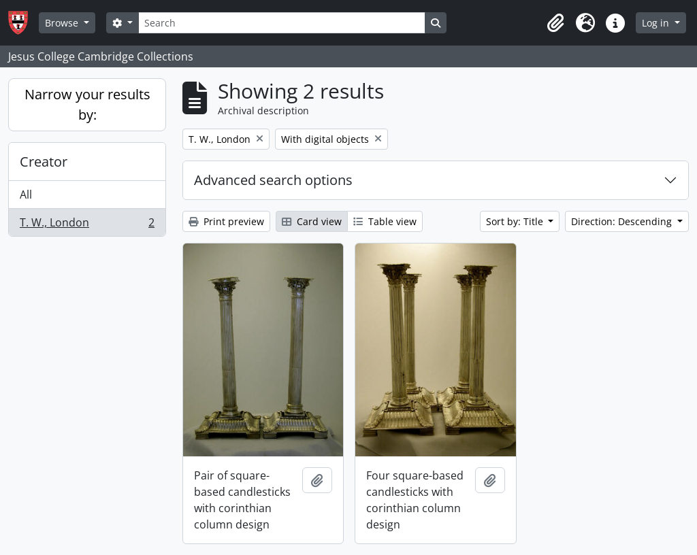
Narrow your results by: (87, 104)
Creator (43, 161)
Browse (63, 22)
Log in (657, 22)
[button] (555, 23)
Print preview (226, 221)
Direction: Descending (623, 221)
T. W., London (87, 225)
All (26, 194)
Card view (312, 221)
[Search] (281, 22)
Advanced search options (273, 180)
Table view (385, 221)
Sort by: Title (516, 221)
